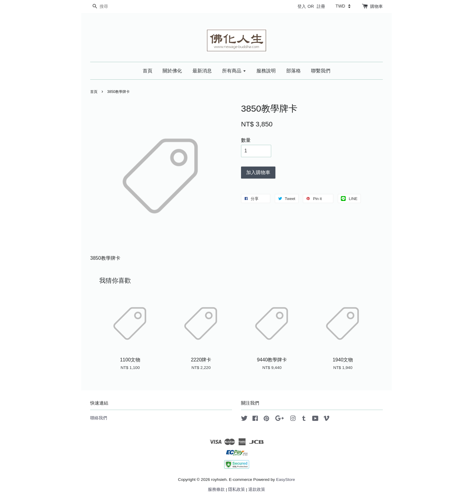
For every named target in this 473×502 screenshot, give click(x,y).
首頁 (147, 70)
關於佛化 (172, 70)
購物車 (376, 6)
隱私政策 (236, 489)
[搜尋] (108, 6)
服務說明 (266, 70)
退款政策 (256, 489)
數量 (246, 140)
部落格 (293, 70)
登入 (301, 6)
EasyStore (285, 479)
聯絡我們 (98, 418)
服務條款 (216, 489)
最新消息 (202, 70)
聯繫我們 (320, 70)
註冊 (321, 6)
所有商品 (234, 70)
